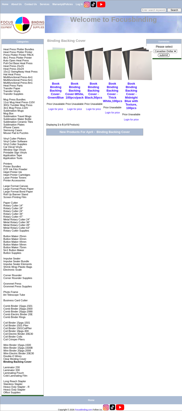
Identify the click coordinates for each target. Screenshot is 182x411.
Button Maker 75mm (14, 247)
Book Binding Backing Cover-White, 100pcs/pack (74, 90)
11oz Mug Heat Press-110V (19, 102)
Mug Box (8, 113)
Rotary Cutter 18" (13, 208)
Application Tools (12, 158)
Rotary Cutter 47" (13, 216)
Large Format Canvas (15, 186)
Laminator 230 (11, 367)
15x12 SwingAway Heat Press (20, 71)
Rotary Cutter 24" (13, 211)
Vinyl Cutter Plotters (14, 138)
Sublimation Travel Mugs (17, 116)
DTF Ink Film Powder (15, 169)
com (90, 409)
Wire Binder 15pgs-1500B (18, 347)
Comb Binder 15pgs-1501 (17, 306)
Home (5, 4)
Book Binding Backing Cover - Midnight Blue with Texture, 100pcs (131, 96)
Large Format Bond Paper (18, 191)
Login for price (55, 109)
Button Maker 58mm (14, 244)
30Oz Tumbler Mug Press (17, 105)
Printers (7, 163)
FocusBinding (81, 409)
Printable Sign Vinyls (15, 152)
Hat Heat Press (12, 74)
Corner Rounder (12, 275)
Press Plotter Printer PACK (18, 54)
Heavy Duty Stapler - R (16, 386)
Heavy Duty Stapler (14, 389)
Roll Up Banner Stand (15, 194)
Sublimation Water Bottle (17, 119)
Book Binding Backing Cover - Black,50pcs (93, 90)
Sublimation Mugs (13, 110)
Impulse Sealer (11, 258)
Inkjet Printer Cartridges (16, 174)
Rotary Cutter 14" (13, 205)
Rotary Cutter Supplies (16, 230)
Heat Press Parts (13, 85)
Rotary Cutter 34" (13, 213)
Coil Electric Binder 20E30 (18, 333)
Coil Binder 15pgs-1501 (16, 322)
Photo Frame (10, 292)
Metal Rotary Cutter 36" (16, 222)
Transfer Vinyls (11, 91)
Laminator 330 (11, 370)
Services (44, 4)
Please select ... (161, 49)
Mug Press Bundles (14, 99)
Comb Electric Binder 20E (18, 314)
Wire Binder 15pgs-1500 (17, 345)
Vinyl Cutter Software (15, 141)
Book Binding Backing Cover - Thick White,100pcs (112, 92)
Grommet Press (12, 283)
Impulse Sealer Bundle (16, 261)
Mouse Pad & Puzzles (15, 133)
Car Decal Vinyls (12, 147)
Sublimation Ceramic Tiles (18, 121)
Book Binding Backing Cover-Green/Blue (56, 90)
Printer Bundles (12, 166)
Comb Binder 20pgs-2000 (17, 308)
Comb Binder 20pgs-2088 (17, 311)
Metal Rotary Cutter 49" (16, 225)
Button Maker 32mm (14, 239)
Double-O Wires (12, 356)
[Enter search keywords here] (153, 10)
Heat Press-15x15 (13, 66)
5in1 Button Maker (13, 250)
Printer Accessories (14, 180)
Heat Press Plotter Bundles (18, 49)
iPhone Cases (11, 127)
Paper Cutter (10, 202)
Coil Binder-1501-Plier (15, 325)
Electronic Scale (12, 269)
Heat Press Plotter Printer (17, 52)
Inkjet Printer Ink (12, 172)
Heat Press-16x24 (13, 68)
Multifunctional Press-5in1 (18, 80)
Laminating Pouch (13, 372)
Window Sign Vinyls (14, 149)
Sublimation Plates (13, 124)
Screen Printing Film (14, 197)
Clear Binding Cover (14, 359)
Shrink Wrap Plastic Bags (17, 266)
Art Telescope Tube (14, 294)
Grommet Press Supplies (17, 286)
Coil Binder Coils (12, 336)
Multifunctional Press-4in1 (18, 77)
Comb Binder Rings (14, 317)
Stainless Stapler (13, 384)
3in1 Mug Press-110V (15, 107)
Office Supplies (11, 392)
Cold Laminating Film (15, 375)
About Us (16, 4)
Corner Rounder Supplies (17, 278)
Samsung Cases (12, 130)
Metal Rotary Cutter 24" (16, 219)
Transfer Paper (11, 88)
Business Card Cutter (15, 300)
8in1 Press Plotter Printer (17, 57)
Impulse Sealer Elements (17, 264)
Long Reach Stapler (14, 381)
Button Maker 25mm (14, 236)
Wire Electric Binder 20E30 (18, 353)
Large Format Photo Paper (18, 188)
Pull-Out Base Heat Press (17, 63)
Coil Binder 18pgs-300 (16, 331)
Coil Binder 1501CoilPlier (17, 328)
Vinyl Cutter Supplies (15, 144)
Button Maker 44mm (14, 241)
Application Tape (12, 155)
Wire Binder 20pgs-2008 (17, 350)
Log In (79, 4)
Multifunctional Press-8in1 (18, 82)
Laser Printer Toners (14, 177)
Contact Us (31, 4)
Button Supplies (12, 253)
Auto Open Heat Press (16, 60)
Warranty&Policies (62, 4)
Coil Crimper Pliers (14, 339)
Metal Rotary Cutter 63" (16, 227)
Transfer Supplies (13, 94)
